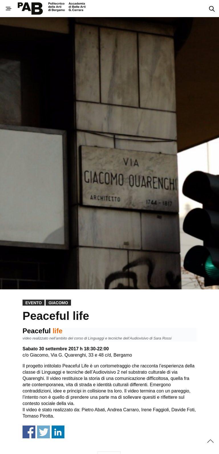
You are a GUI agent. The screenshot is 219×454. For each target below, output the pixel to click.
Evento (33, 302)
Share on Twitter (43, 432)
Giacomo (58, 302)
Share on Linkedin (58, 432)
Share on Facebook (29, 432)
